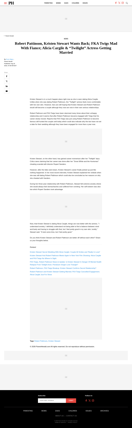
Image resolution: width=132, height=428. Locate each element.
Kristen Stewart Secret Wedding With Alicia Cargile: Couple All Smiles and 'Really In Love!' (65, 252)
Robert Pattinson (40, 341)
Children (75, 3)
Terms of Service (60, 422)
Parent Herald (9, 36)
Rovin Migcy (10, 59)
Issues (85, 3)
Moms (58, 3)
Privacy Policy (72, 422)
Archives (104, 411)
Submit (71, 400)
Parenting (48, 3)
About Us (59, 416)
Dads (66, 3)
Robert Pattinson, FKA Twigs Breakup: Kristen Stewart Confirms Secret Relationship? (63, 268)
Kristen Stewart (54, 341)
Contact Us (71, 416)
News (66, 39)
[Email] (6, 91)
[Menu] (5, 3)
